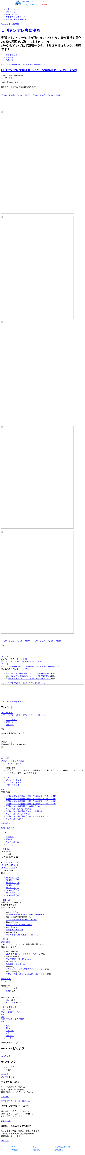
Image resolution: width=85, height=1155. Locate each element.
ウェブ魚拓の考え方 (62, 1147)
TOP (13, 1147)
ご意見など (59, 1150)
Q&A (35, 1147)
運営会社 (36, 1150)
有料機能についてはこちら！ (33, 1)
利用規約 (14, 1150)
